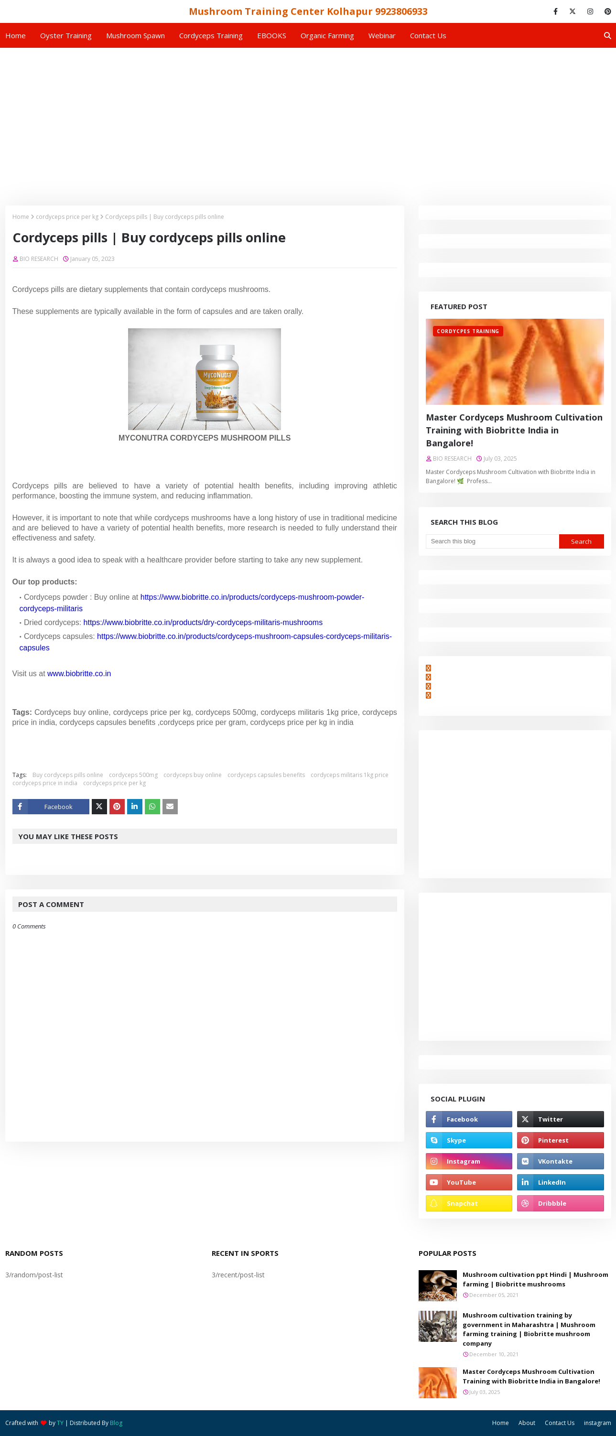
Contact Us (559, 1423)
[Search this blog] (492, 541)
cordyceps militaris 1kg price (350, 775)
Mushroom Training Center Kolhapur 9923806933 (308, 11)
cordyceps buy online (192, 775)
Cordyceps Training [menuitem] (211, 35)
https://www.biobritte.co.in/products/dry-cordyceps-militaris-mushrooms (203, 622)
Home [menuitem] (15, 35)
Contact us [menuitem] (428, 35)
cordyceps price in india (44, 783)
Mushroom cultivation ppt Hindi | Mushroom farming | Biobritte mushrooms (535, 1279)
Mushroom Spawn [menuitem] (135, 35)
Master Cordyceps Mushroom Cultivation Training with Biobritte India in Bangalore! (514, 430)
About (527, 1423)
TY (60, 1423)
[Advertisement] (308, 119)
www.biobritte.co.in (79, 673)
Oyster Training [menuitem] (66, 35)
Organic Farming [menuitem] (327, 35)
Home (20, 217)
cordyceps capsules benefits (266, 775)
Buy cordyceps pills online (67, 775)
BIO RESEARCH (39, 259)
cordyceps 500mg (133, 775)
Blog (116, 1423)
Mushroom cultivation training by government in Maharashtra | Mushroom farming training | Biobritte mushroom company (529, 1329)
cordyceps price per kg (67, 217)
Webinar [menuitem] (382, 35)
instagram (597, 1423)
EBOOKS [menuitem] (271, 35)
